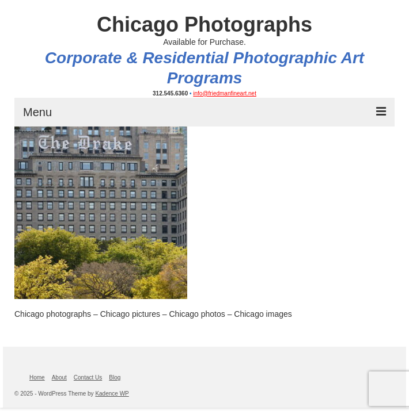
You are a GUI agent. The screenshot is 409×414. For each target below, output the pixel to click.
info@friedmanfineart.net (224, 93)
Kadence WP (111, 393)
